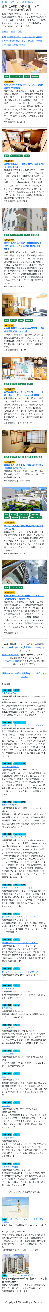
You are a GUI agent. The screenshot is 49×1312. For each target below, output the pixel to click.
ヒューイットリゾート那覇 (20, 1275)
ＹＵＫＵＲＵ (8, 988)
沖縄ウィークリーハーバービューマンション (22, 725)
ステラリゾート (9, 1137)
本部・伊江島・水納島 (31, 40)
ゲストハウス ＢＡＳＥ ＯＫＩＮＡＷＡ (20, 916)
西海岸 (5, 40)
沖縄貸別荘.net (11, 660)
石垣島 (15, 44)
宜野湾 (39, 36)
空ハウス (6, 1105)
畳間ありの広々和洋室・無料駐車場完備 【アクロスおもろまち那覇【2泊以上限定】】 (22, 246)
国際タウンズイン (10, 805)
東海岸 (12, 40)
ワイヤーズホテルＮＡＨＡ (14, 837)
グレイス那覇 (8, 1053)
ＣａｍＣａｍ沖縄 (10, 1166)
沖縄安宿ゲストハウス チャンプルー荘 (20, 942)
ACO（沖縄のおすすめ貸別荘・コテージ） (22, 647)
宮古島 (22, 44)
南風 (4, 1076)
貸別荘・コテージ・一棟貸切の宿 (17, 2)
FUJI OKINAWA (9, 693)
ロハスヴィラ (8, 1027)
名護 (4, 44)
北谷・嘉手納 (28, 36)
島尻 (18, 40)
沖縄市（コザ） (14, 36)
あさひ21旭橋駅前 (10, 766)
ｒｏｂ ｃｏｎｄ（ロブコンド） (17, 887)
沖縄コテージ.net (10, 654)
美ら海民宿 (7, 1008)
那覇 (4, 36)
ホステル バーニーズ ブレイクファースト (21, 971)
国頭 (9, 44)
